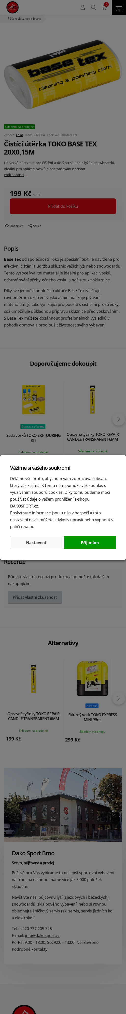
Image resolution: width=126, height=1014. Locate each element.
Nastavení (36, 542)
